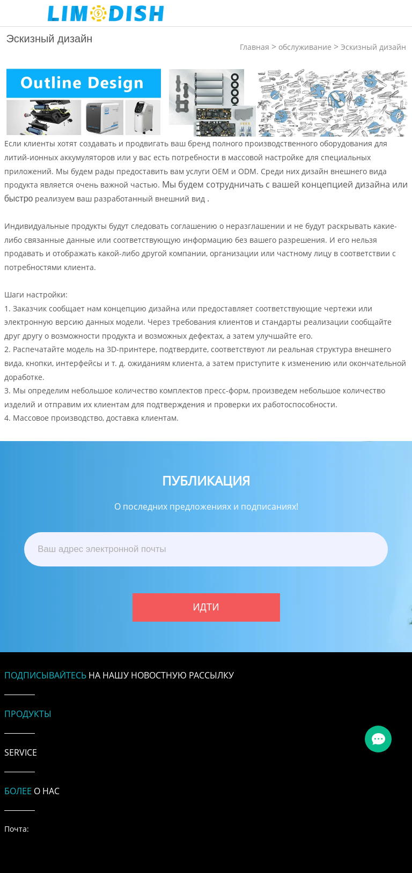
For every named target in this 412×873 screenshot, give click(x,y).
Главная (254, 47)
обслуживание (305, 47)
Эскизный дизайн (373, 47)
